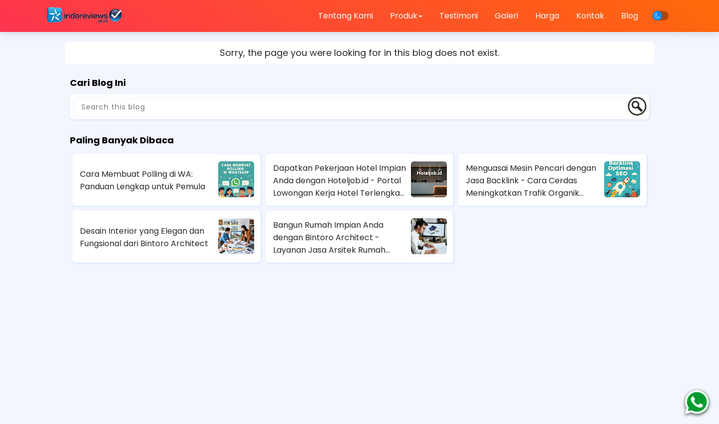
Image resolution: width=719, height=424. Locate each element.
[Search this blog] (350, 106)
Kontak (590, 15)
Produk (406, 15)
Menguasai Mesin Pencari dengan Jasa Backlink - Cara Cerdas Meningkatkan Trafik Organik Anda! (531, 180)
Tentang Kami (345, 15)
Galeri (506, 15)
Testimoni (458, 15)
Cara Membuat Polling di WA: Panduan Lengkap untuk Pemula (142, 180)
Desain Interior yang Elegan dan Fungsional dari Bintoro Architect (144, 237)
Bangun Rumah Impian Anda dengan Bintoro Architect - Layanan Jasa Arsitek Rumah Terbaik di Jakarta (329, 237)
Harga (547, 15)
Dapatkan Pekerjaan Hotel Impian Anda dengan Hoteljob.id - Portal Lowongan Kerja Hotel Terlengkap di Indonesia (339, 180)
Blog (629, 15)
